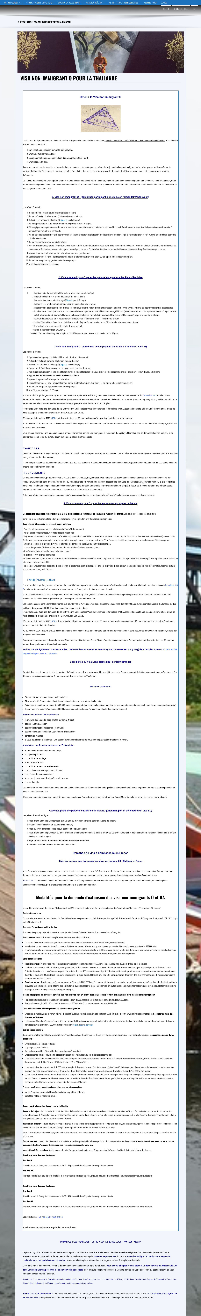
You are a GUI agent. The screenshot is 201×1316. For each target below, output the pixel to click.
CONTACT (164, 2)
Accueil (166, 8)
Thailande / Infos (181, 8)
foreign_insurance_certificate (42, 580)
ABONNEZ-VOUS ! (150, 2)
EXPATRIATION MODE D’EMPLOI (70, 2)
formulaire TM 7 (149, 395)
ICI (53, 418)
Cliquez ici (63, 219)
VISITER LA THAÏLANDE (95, 2)
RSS (194, 8)
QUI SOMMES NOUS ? (13, 2)
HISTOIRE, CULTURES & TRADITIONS (40, 2)
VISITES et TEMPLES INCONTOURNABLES (124, 2)
